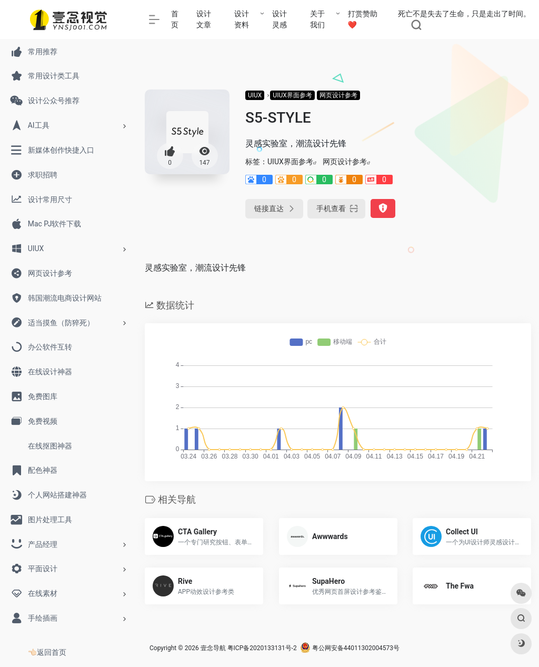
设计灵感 (279, 19)
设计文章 (203, 19)
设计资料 (241, 19)
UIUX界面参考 (292, 95)
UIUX (255, 95)
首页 (174, 19)
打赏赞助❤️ (362, 19)
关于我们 (317, 19)
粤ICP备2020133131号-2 (262, 648)
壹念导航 (213, 648)
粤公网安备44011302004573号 (350, 648)
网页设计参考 (338, 95)
